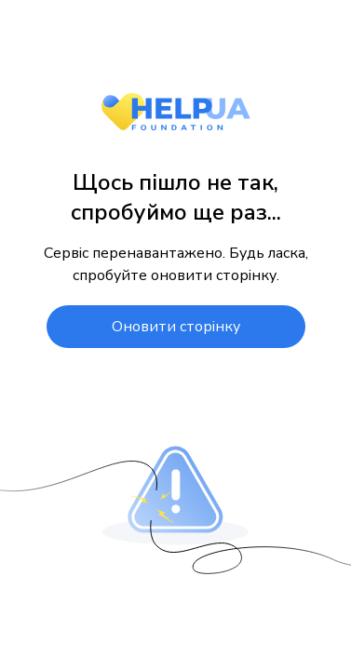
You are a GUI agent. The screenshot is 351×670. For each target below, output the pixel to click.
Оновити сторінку (176, 326)
